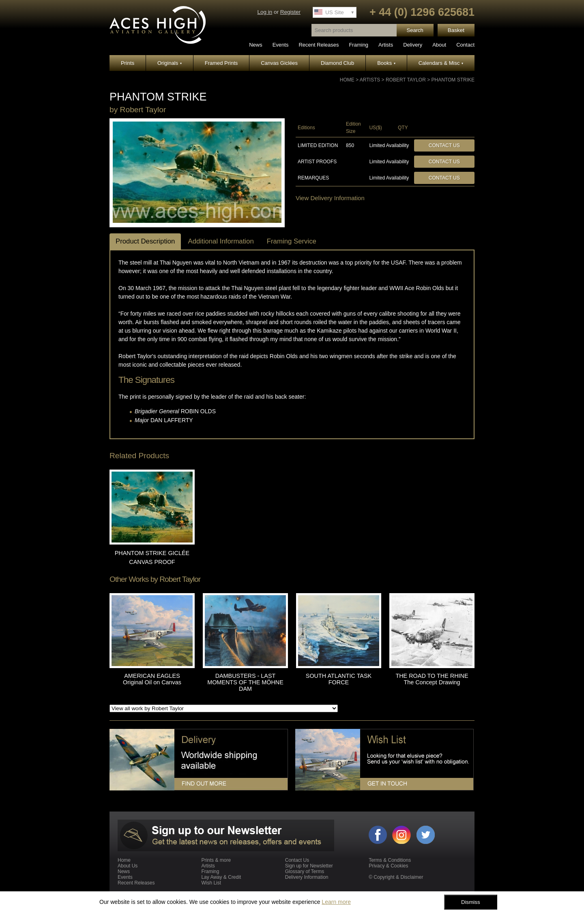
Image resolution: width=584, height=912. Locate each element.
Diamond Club (337, 63)
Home (347, 80)
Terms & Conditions (390, 860)
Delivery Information (306, 877)
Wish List (211, 883)
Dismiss (470, 902)
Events (281, 45)
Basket (456, 30)
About (439, 45)
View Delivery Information (330, 197)
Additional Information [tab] (220, 241)
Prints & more (216, 860)
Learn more (336, 902)
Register (290, 12)
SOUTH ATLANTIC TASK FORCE (338, 679)
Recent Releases (318, 45)
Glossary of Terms (304, 871)
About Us (127, 866)
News (255, 45)
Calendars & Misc (441, 63)
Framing (358, 45)
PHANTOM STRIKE (453, 80)
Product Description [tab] (145, 241)
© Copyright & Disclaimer (396, 877)
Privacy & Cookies (388, 866)
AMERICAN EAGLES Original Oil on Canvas (152, 679)
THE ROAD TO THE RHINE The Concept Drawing (431, 679)
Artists (385, 45)
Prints (127, 63)
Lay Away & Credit (221, 877)
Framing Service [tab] (291, 241)
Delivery (412, 45)
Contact (465, 45)
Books (386, 63)
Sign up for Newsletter (309, 866)
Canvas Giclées (279, 63)
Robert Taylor (406, 80)
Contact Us (444, 145)
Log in (264, 12)
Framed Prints (221, 63)
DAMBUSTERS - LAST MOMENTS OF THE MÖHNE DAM (245, 682)
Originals (169, 63)
